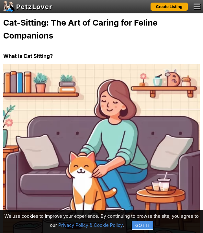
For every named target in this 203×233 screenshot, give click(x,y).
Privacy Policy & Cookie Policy (90, 225)
